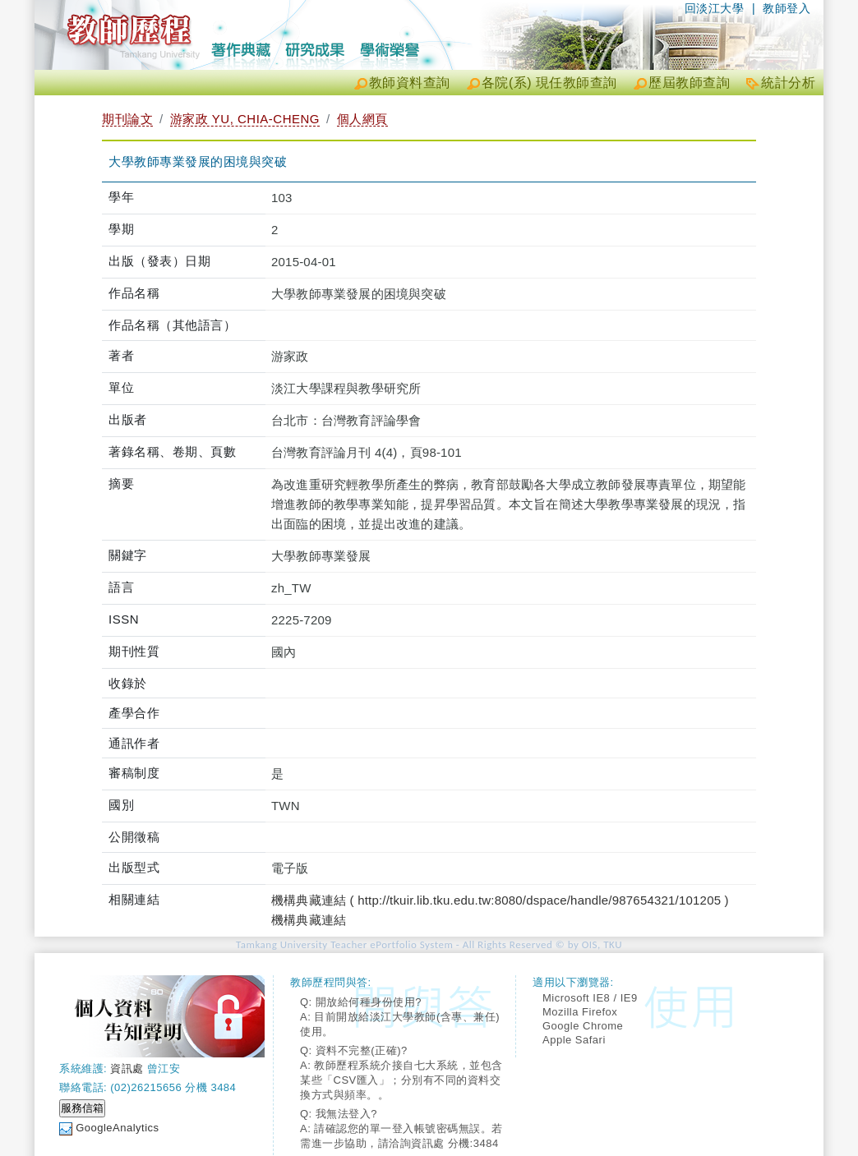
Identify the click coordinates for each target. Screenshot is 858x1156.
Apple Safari (574, 1040)
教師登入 (786, 8)
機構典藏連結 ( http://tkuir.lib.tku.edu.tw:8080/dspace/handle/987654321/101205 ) (500, 900)
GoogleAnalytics (117, 1127)
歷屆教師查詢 (689, 83)
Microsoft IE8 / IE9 (590, 998)
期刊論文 (127, 119)
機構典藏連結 (308, 920)
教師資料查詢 (409, 83)
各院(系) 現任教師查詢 (549, 83)
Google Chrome (582, 1026)
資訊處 (127, 1068)
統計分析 (788, 83)
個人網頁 (362, 119)
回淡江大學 (715, 8)
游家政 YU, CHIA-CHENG (245, 119)
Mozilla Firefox (579, 1012)
